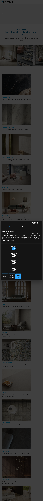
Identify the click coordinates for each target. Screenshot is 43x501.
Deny (8, 266)
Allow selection (21, 266)
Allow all (35, 266)
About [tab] (35, 238)
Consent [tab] (7, 238)
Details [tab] (21, 238)
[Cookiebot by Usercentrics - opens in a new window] (32, 234)
